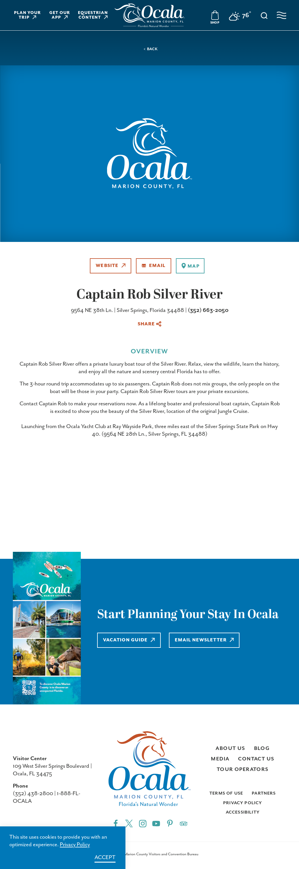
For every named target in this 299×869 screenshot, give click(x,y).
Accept (105, 857)
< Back (151, 49)
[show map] (190, 265)
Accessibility (243, 812)
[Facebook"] (116, 823)
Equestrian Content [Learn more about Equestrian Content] (93, 15)
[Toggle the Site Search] (264, 15)
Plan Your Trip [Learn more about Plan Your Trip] (27, 15)
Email (153, 265)
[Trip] (184, 823)
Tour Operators (243, 769)
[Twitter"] (129, 823)
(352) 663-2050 (208, 310)
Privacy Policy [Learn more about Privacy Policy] (75, 844)
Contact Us (256, 759)
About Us (230, 748)
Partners (264, 793)
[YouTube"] (156, 823)
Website (110, 265)
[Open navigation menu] (281, 15)
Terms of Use (226, 793)
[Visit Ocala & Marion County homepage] (150, 15)
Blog (262, 748)
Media (220, 759)
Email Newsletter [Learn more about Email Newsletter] (204, 640)
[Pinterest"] (170, 823)
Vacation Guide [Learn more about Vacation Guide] (129, 640)
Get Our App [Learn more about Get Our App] (59, 15)
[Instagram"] (143, 823)
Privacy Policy (242, 802)
